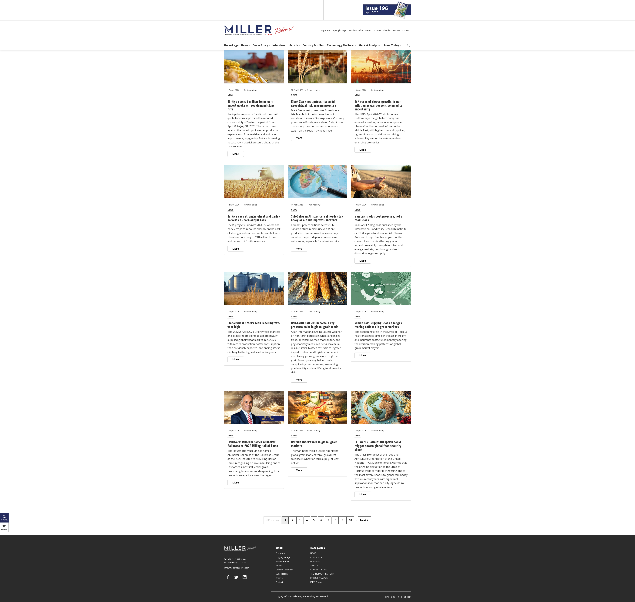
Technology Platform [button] (340, 45)
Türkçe (313, 10)
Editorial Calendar (382, 30)
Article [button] (293, 45)
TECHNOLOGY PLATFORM (322, 573)
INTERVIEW (315, 561)
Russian (294, 10)
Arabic (274, 10)
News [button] (244, 45)
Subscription (282, 573)
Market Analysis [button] (369, 45)
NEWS (230, 95)
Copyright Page (339, 30)
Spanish (254, 10)
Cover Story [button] (260, 45)
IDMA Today (316, 582)
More (235, 154)
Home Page (231, 45)
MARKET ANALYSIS (319, 577)
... (356, 520)
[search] (408, 45)
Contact (406, 30)
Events (368, 30)
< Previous (272, 520)
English (234, 10)
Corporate (325, 30)
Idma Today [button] (391, 45)
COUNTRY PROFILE (319, 569)
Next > (364, 520)
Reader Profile (356, 30)
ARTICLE (314, 565)
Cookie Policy (404, 596)
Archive (396, 30)
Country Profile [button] (312, 45)
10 (350, 520)
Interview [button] (278, 45)
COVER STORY (317, 557)
